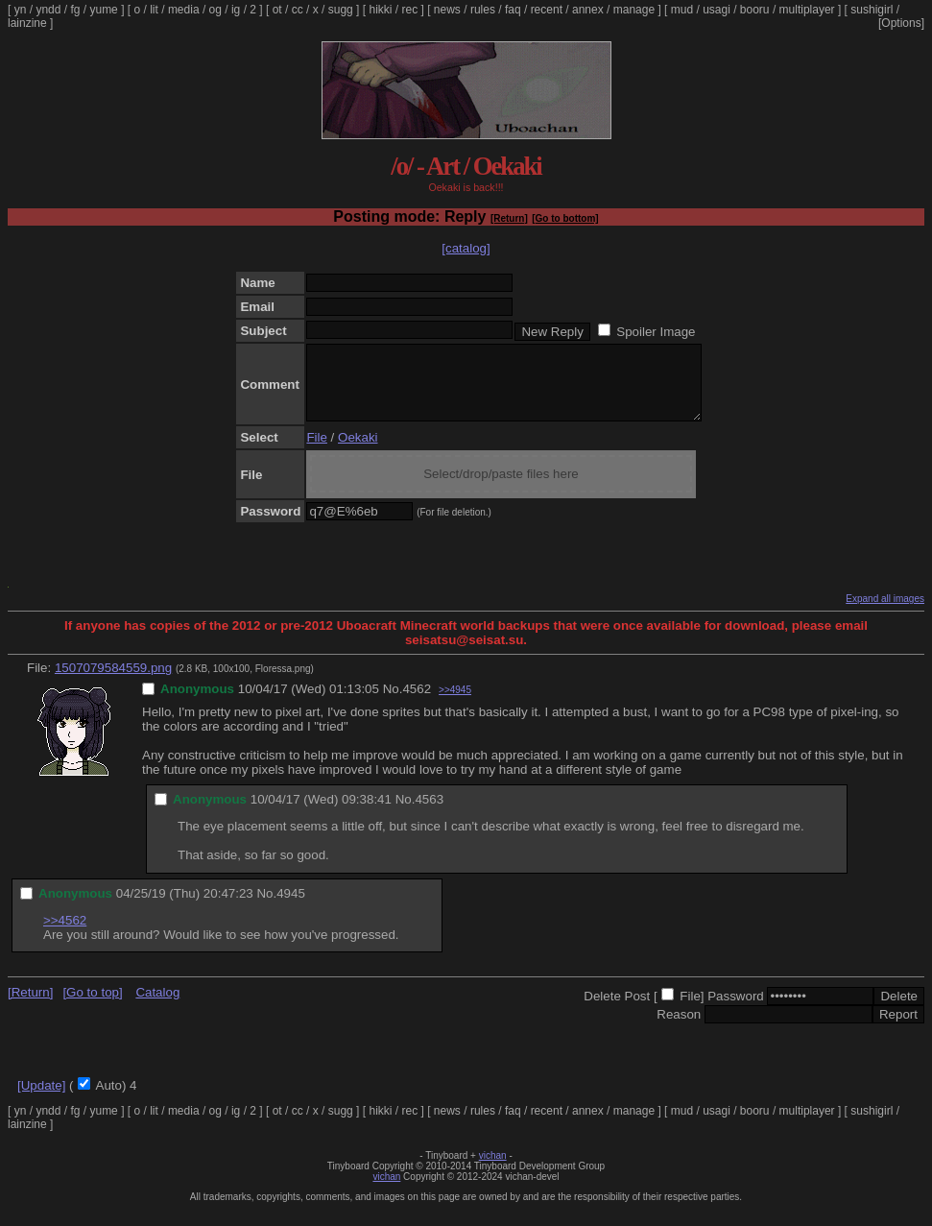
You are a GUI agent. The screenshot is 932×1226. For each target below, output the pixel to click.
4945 (290, 908)
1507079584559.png (113, 682)
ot (277, 9)
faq (513, 9)
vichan (493, 1170)
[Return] (509, 218)
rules (482, 9)
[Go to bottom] (565, 218)
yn (20, 9)
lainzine (27, 23)
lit (154, 9)
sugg (340, 9)
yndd (48, 9)
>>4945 (455, 704)
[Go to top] (92, 1006)
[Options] (901, 23)
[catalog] (466, 248)
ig (235, 9)
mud (682, 9)
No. (393, 703)
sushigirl (871, 9)
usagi (716, 9)
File (316, 452)
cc (297, 9)
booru (755, 9)
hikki (380, 9)
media (184, 9)
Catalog (157, 1006)
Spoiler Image (655, 332)
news (447, 9)
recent (546, 9)
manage (634, 9)
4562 (416, 703)
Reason (679, 1029)
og (215, 9)
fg (75, 9)
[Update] (41, 1100)
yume (103, 9)
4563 (429, 813)
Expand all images (885, 613)
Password (735, 1010)
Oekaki (357, 452)
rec (410, 9)
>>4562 (64, 934)
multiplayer (807, 9)
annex (588, 9)
